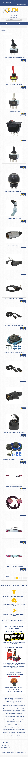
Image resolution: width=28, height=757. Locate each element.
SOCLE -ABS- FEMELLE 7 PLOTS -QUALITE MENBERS (14, 432)
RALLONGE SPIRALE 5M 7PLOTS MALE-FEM (14, 325)
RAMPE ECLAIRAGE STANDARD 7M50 (14, 486)
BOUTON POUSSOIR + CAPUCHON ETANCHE (14, 191)
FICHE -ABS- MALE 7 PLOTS (14, 405)
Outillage (9, 27)
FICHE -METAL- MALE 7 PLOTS (14, 245)
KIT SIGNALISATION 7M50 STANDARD (14, 513)
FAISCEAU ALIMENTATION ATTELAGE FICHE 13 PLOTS (14, 459)
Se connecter (13, 17)
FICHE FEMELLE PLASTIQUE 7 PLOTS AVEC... (14, 271)
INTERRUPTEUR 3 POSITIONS (14, 111)
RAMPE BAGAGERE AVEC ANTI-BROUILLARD (14, 566)
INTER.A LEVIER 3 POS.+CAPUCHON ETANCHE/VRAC (14, 164)
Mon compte (5, 745)
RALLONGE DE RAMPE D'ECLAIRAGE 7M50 (14, 298)
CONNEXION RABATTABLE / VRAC (14, 218)
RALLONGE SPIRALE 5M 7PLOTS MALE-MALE (14, 379)
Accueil (3, 27)
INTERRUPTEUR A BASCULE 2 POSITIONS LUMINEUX (14, 138)
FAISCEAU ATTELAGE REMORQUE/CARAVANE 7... (14, 352)
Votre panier (13, 15)
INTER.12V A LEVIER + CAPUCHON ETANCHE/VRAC (14, 57)
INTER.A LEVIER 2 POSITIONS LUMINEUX (14, 84)
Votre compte (13, 14)
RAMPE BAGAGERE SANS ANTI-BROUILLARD (14, 539)
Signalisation (14, 27)
